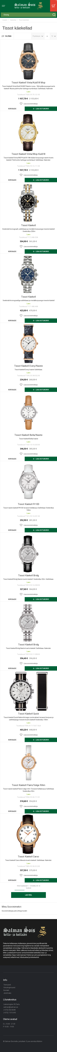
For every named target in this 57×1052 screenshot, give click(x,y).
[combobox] (28, 15)
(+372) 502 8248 (9, 1010)
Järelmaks (7, 993)
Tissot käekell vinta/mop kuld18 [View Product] (28, 131)
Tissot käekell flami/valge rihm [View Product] (28, 762)
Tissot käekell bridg (28, 575)
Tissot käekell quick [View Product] (28, 691)
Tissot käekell (28, 225)
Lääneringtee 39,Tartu (11, 1004)
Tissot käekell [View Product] (28, 203)
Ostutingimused (9, 987)
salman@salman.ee (10, 1007)
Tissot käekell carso (28, 856)
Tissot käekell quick (28, 713)
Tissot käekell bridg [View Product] (28, 553)
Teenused (7, 985)
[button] (28, 104)
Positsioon (37, 36)
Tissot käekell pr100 (28, 504)
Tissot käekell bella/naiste (28, 435)
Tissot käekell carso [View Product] (28, 834)
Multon (39, 1041)
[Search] (54, 15)
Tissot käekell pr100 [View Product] (28, 481)
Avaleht (4, 20)
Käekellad (13, 20)
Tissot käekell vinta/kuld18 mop (28, 82)
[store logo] (28, 6)
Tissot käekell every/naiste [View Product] (28, 343)
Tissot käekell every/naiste (28, 365)
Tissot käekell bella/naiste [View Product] (28, 412)
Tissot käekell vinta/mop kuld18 (28, 154)
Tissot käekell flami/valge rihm (28, 785)
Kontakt (6, 990)
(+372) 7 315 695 (9, 1013)
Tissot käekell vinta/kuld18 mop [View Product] (28, 60)
